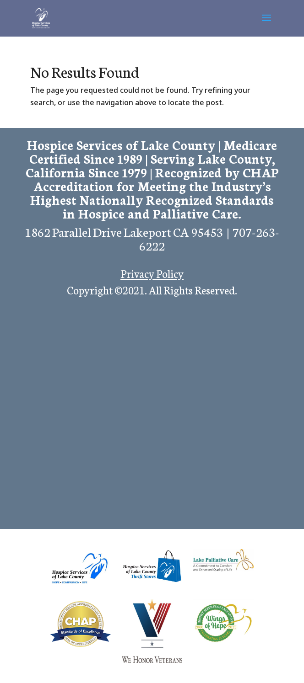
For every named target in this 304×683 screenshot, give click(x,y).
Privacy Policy (152, 273)
